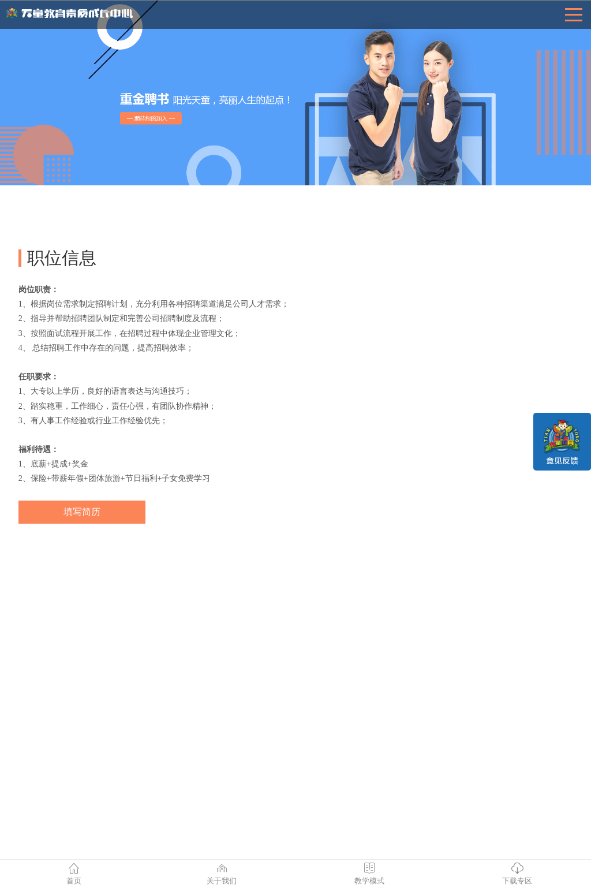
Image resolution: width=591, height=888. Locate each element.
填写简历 (81, 512)
